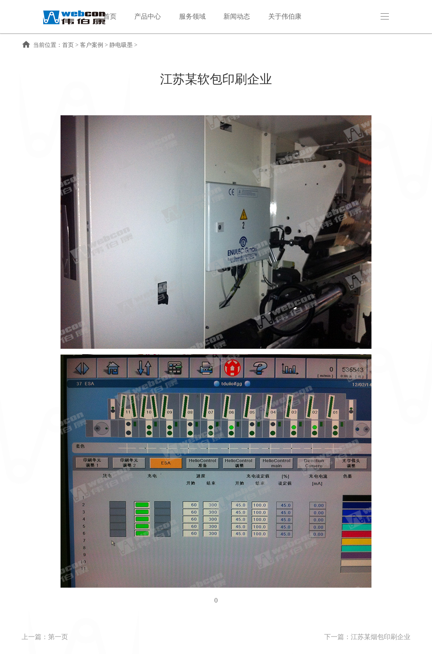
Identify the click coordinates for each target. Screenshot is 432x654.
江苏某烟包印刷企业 (380, 636)
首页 (109, 16)
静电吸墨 (121, 45)
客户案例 (91, 45)
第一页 (58, 636)
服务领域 (192, 16)
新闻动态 (236, 16)
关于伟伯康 (284, 16)
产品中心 (147, 16)
